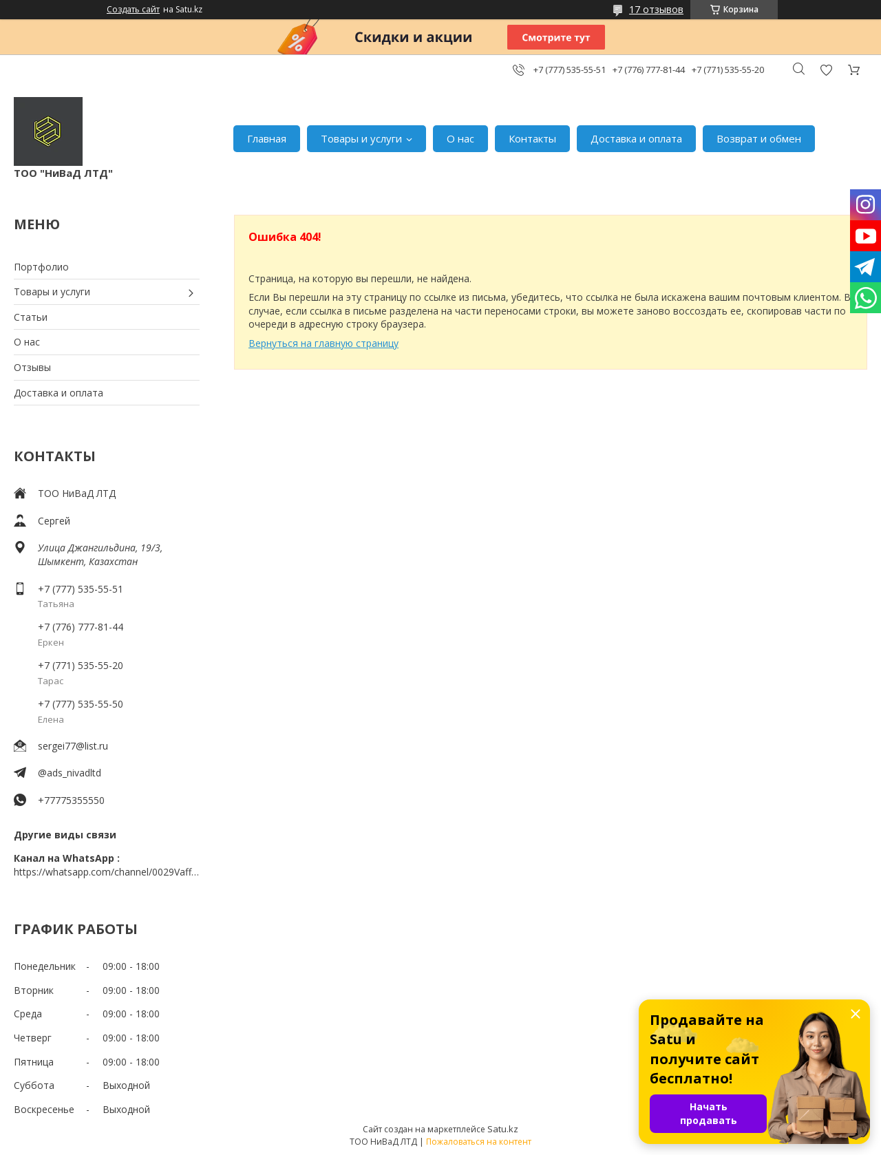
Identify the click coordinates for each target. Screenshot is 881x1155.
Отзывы (32, 367)
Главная (266, 138)
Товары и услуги (361, 138)
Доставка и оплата (636, 138)
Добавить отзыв (826, 70)
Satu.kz (502, 1129)
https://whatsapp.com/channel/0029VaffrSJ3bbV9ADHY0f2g (107, 871)
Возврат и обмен (759, 138)
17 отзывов (656, 9)
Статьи (30, 317)
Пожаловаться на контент (478, 1141)
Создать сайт (133, 9)
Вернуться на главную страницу (323, 343)
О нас (460, 138)
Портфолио (41, 266)
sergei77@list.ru (73, 745)
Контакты (532, 138)
